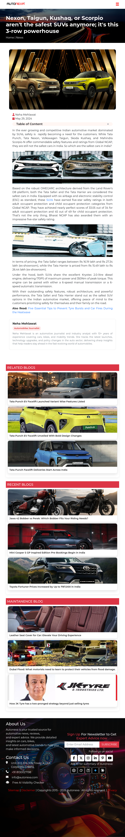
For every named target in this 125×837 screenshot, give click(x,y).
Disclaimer (28, 790)
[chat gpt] (74, 770)
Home (10, 37)
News (19, 37)
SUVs (49, 200)
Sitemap (14, 790)
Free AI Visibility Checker (28, 782)
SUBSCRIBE (109, 744)
